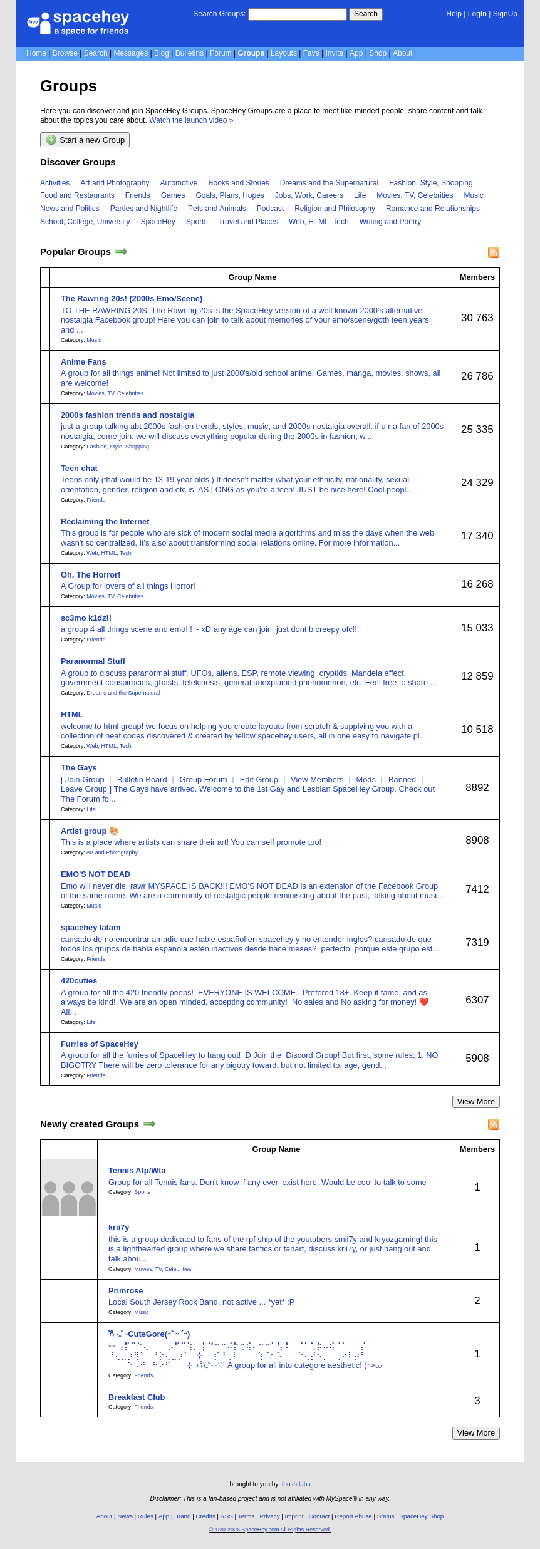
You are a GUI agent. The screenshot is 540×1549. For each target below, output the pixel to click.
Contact (319, 1516)
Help (454, 13)
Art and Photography (114, 183)
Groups (250, 53)
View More (476, 1101)
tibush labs (295, 1484)
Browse (65, 53)
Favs (311, 53)
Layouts (284, 53)
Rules (145, 1516)
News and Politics (70, 208)
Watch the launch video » (191, 120)
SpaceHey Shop (422, 1516)
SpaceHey (157, 221)
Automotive (178, 183)
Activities (55, 183)
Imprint (294, 1516)
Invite (335, 53)
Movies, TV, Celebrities (414, 195)
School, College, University (85, 221)
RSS (227, 1516)
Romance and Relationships (433, 208)
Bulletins (189, 53)
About (402, 53)
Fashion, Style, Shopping (430, 183)
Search (366, 13)
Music (473, 195)
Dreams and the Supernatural (329, 183)
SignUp (505, 13)
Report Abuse (353, 1516)
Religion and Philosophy (334, 208)
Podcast (270, 208)
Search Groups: (219, 13)
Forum (221, 53)
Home (36, 53)
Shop (378, 53)
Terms (246, 1516)
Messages (130, 53)
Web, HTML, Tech (319, 221)
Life (360, 195)
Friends (137, 195)
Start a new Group (85, 139)
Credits (205, 1516)
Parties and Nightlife (143, 208)
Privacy (269, 1516)
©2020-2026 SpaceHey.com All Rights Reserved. (270, 1529)
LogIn (477, 13)
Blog (161, 53)
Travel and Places (248, 221)
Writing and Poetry (391, 221)
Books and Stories (238, 183)
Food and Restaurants (77, 195)
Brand (182, 1516)
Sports (197, 221)
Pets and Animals (217, 208)
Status (386, 1516)
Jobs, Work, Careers (309, 195)
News (125, 1516)
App (356, 53)
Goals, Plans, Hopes (229, 195)
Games (173, 195)
